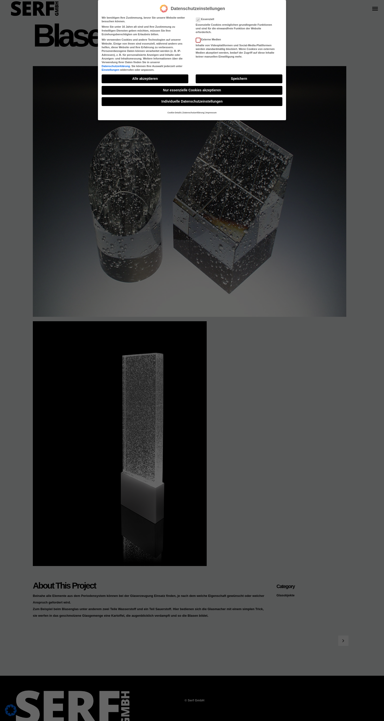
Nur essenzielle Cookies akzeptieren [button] (192, 88)
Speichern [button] (239, 77)
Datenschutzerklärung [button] (193, 111)
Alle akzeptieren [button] (145, 77)
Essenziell (207, 17)
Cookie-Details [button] (174, 111)
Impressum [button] (211, 111)
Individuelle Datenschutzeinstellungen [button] (192, 99)
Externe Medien (210, 37)
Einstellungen (110, 67)
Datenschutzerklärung (116, 64)
